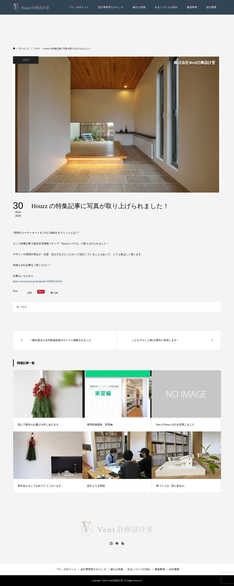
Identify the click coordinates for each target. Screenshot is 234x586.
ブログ (25, 60)
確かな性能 (139, 7)
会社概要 (211, 7)
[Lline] (27, 293)
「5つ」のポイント (78, 7)
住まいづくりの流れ (166, 7)
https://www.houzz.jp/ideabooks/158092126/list (37, 281)
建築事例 (192, 7)
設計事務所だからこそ (111, 7)
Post (15, 291)
